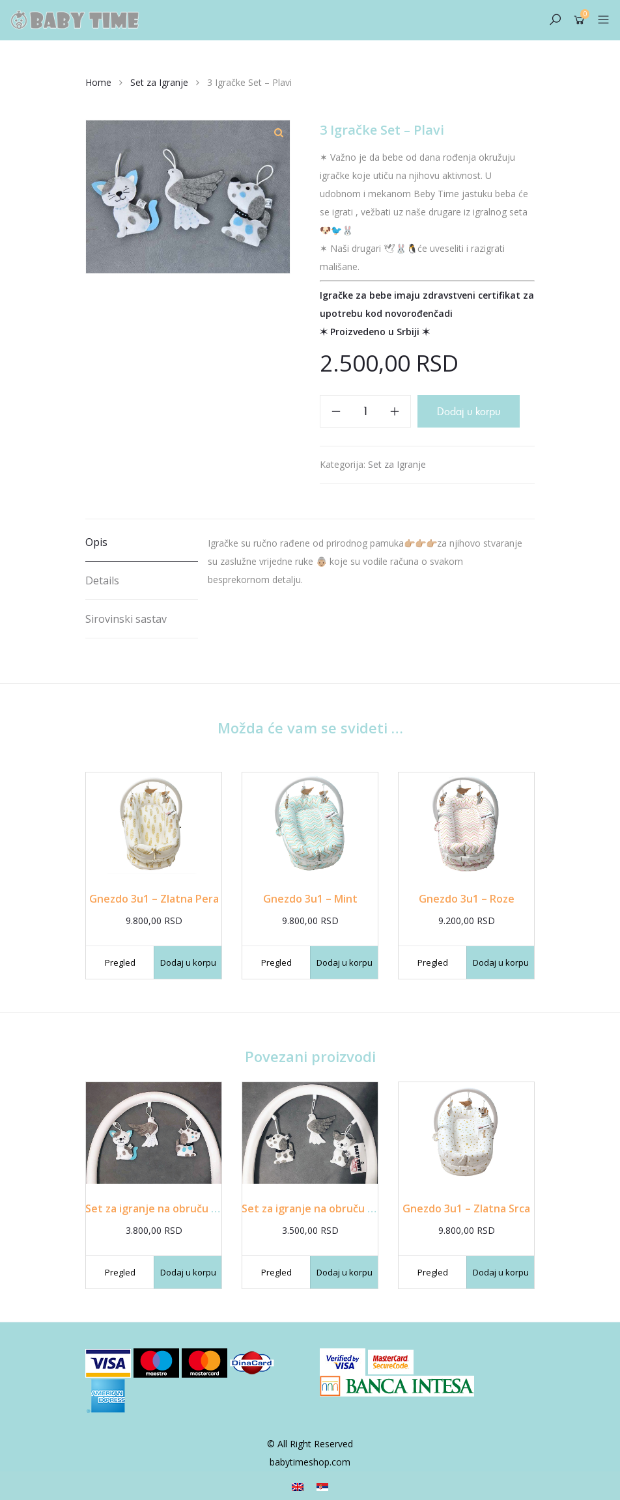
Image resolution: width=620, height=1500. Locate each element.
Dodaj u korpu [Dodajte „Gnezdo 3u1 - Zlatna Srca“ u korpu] (501, 1272)
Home (98, 82)
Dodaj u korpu (468, 411)
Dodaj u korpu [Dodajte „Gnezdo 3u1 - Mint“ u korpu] (345, 962)
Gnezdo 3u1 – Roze (466, 899)
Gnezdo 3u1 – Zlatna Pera (154, 899)
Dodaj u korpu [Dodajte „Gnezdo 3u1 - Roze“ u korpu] (501, 962)
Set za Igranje (159, 82)
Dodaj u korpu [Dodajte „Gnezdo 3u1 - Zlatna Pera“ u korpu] (188, 962)
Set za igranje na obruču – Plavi (164, 1208)
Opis (96, 542)
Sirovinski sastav (126, 619)
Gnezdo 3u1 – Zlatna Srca (466, 1208)
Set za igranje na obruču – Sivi (317, 1208)
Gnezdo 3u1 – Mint (310, 899)
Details (102, 580)
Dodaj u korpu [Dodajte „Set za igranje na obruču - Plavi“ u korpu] (188, 1272)
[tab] (141, 542)
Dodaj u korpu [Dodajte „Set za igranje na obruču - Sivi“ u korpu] (345, 1272)
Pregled (120, 962)
